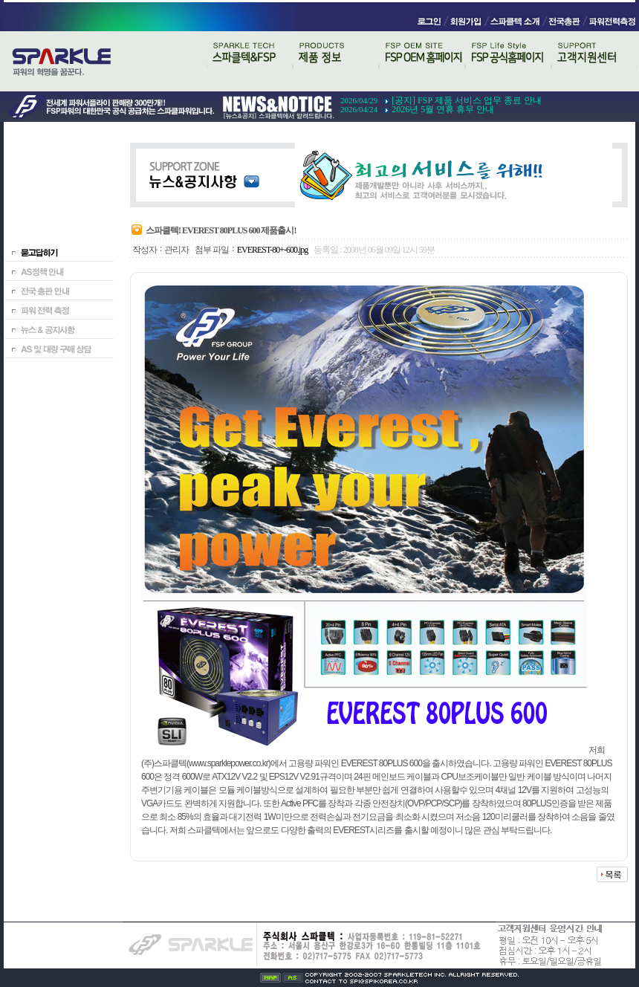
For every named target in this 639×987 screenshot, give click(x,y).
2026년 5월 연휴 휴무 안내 (443, 109)
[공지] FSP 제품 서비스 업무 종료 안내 (467, 100)
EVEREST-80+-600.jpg (272, 250)
